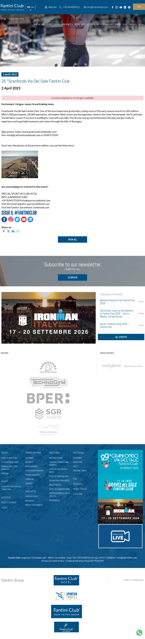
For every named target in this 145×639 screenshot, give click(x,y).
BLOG (125, 24)
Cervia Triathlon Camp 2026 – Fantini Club (114, 325)
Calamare (29, 458)
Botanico (29, 462)
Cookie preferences (75, 561)
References (54, 500)
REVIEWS (77, 484)
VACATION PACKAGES (105, 24)
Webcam (52, 7)
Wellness (30, 491)
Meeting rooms (55, 458)
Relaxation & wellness (59, 480)
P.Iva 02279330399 (94, 561)
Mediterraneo (31, 466)
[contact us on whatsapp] (139, 632)
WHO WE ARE (39, 24)
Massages (29, 501)
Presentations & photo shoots (59, 495)
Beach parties (55, 485)
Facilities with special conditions (11, 488)
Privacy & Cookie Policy (52, 561)
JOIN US (72, 277)
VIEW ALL (72, 239)
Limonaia (29, 483)
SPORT (49, 24)
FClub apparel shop (10, 462)
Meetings (54, 453)
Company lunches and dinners (59, 463)
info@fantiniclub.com (97, 7)
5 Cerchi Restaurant (34, 470)
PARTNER (133, 24)
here (70, 145)
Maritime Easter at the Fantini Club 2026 (117, 302)
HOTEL (77, 24)
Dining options (33, 453)
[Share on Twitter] (8, 230)
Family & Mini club (9, 458)
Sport (4, 481)
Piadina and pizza (32, 475)
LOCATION (77, 494)
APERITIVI (6, 497)
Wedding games (80, 470)
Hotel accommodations (59, 489)
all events (121, 337)
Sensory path (31, 496)
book (139, 7)
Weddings (78, 453)
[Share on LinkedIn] (13, 230)
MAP (83, 24)
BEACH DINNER (8, 502)
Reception (77, 462)
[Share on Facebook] (3, 230)
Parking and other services (9, 468)
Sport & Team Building (59, 476)
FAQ (75, 479)
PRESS (118, 24)
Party (75, 466)
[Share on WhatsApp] (17, 230)
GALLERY (91, 24)
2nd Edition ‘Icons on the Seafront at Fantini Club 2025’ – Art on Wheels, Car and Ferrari (116, 314)
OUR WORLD (67, 24)
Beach (4, 453)
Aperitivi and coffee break (58, 470)
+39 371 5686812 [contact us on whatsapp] (105, 558)
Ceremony (77, 458)
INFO (140, 24)
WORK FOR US (80, 489)
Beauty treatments (33, 505)
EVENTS (56, 24)
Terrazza (29, 479)
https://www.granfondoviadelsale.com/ (36, 131)
